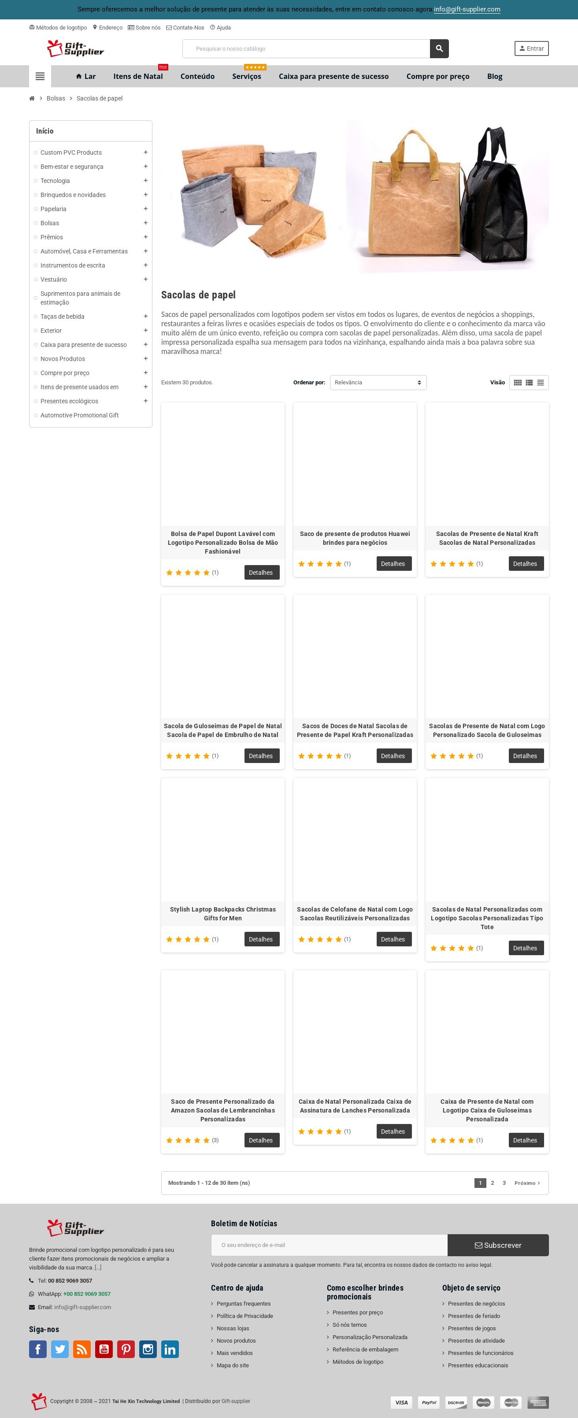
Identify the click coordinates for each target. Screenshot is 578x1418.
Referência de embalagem (365, 1349)
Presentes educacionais (478, 1365)
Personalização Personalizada (370, 1337)
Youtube (104, 1349)
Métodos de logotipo (58, 27)
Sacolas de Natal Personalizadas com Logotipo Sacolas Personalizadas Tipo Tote (487, 918)
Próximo (528, 1183)
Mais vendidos (235, 1353)
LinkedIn (170, 1349)
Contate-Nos (185, 27)
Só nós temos (350, 1324)
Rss (82, 1349)
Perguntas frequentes (244, 1303)
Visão (497, 382)
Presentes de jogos (472, 1328)
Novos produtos (236, 1340)
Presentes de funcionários (481, 1353)
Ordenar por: (309, 382)
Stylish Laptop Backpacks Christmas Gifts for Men (223, 914)
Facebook (38, 1349)
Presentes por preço (358, 1312)
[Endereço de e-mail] (329, 1245)
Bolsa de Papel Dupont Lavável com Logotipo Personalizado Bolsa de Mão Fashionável (223, 542)
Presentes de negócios (476, 1303)
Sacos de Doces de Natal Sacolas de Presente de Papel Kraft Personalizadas (355, 730)
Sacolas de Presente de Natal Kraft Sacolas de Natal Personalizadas (487, 538)
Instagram (148, 1349)
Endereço (107, 27)
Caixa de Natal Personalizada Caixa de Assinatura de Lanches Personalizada (355, 1106)
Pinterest (126, 1349)
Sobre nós (144, 27)
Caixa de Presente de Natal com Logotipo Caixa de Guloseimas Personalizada (487, 1110)
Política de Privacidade (245, 1316)
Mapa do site (233, 1365)
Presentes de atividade (476, 1340)
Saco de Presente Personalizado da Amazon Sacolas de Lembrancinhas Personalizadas (223, 1110)
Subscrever (498, 1245)
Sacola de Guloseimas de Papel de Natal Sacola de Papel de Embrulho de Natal (223, 730)
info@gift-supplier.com (82, 1307)
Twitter (60, 1349)
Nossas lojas (233, 1328)
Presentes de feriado (474, 1316)
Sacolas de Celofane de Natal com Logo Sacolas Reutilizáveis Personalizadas (355, 914)
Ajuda (220, 27)
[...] (98, 1267)
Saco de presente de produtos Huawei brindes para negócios (355, 538)
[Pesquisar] (315, 48)
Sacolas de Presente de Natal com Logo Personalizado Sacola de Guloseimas (487, 730)
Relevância (348, 382)
